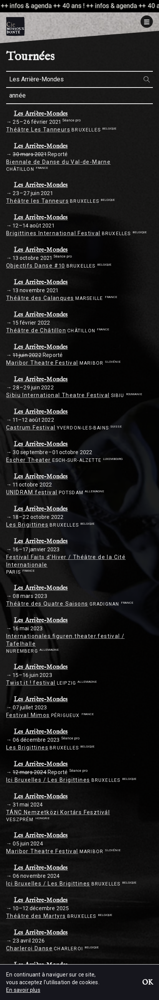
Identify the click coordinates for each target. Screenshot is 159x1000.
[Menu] (147, 21)
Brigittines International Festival (53, 233)
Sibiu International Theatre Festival (57, 395)
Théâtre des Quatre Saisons (47, 604)
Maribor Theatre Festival (42, 363)
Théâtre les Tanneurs (37, 201)
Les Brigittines (27, 525)
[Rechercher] (147, 79)
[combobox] (79, 79)
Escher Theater (28, 460)
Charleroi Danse (29, 948)
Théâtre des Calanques (40, 298)
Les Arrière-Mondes (41, 114)
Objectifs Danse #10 (35, 266)
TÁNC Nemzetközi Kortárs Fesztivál (58, 812)
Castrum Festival (30, 427)
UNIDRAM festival (31, 492)
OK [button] (147, 983)
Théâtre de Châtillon (36, 330)
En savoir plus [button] (23, 990)
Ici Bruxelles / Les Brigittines (48, 780)
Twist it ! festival (31, 683)
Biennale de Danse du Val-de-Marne (58, 162)
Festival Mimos (28, 715)
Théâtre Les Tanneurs (38, 129)
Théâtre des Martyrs (36, 916)
